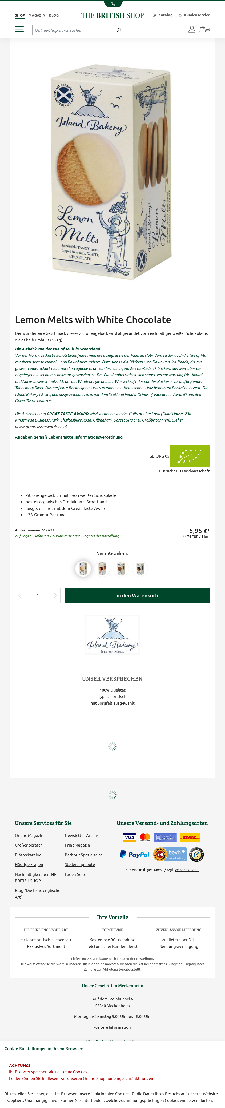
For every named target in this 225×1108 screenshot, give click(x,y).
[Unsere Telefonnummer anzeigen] (112, 4)
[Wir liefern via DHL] (190, 837)
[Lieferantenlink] (112, 634)
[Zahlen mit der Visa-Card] (129, 837)
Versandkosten (187, 869)
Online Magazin (29, 835)
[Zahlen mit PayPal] (136, 854)
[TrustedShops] (196, 854)
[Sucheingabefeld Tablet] (74, 30)
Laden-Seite (75, 874)
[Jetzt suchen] (119, 30)
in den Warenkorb (137, 595)
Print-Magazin (77, 844)
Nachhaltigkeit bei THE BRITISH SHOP (36, 877)
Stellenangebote (80, 864)
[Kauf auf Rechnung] (165, 837)
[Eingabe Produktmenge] (37, 595)
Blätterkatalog (28, 854)
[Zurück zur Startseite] (112, 14)
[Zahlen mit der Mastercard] (145, 837)
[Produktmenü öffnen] (21, 28)
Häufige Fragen (29, 864)
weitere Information (112, 1027)
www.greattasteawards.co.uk (41, 426)
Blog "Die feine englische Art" (37, 893)
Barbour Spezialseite (83, 854)
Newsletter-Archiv (81, 835)
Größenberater (28, 844)
